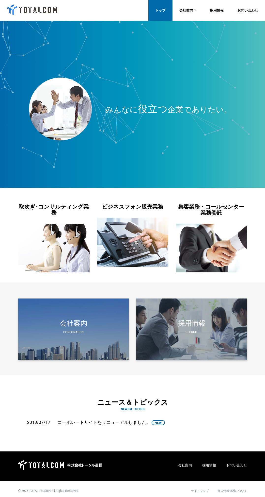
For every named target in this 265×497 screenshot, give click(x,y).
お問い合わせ (247, 10)
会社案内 (186, 10)
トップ (160, 10)
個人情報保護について (232, 491)
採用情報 (217, 10)
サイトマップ (200, 491)
